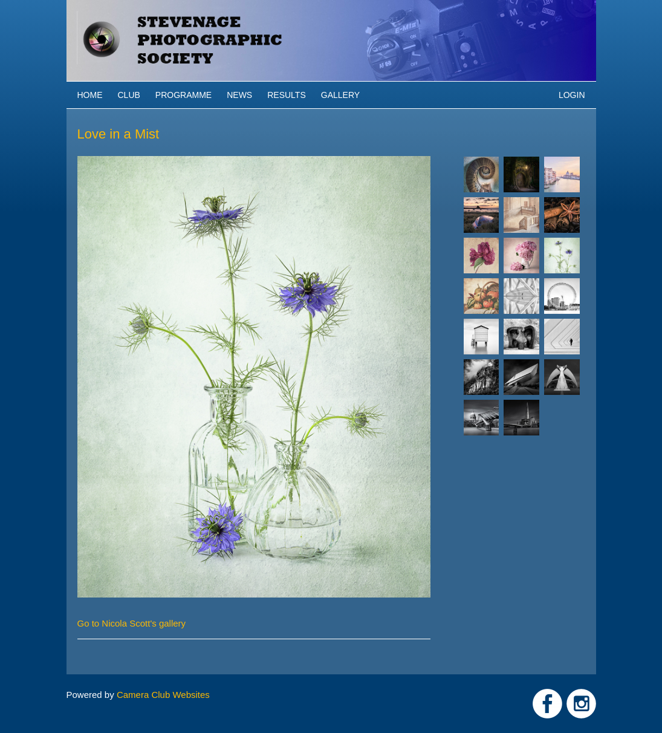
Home (90, 95)
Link (547, 703)
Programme (183, 95)
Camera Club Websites (163, 694)
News (239, 95)
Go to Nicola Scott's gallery (131, 623)
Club (129, 95)
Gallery (340, 95)
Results (286, 95)
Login (572, 95)
